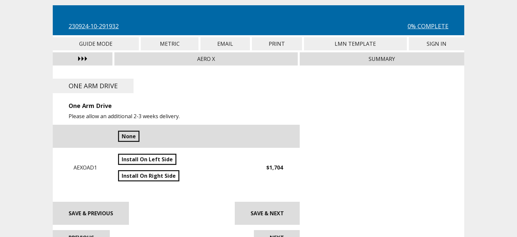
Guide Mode (96, 43)
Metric (169, 43)
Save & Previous (91, 213)
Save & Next (267, 213)
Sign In (436, 43)
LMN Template (355, 43)
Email (225, 43)
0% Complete (428, 26)
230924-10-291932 (94, 26)
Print (277, 43)
